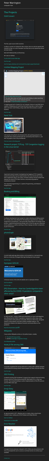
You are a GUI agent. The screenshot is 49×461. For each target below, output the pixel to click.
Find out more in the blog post (12, 141)
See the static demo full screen (13, 96)
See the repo (7, 61)
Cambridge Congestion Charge (19, 338)
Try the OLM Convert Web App (12, 58)
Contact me (7, 458)
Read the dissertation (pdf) (11, 327)
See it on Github (8, 418)
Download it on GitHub (10, 420)
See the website (8, 282)
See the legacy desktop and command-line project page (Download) (21, 64)
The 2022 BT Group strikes (13, 337)
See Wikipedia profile (9, 341)
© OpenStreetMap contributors (19, 101)
